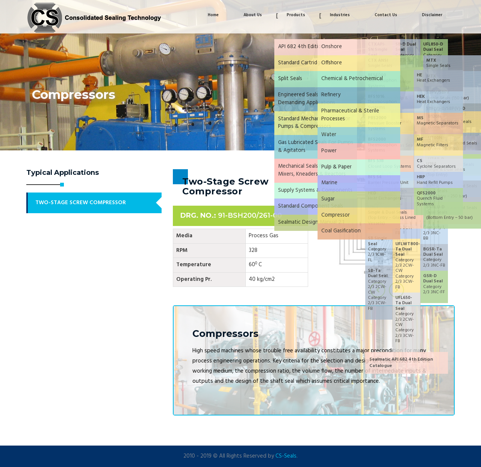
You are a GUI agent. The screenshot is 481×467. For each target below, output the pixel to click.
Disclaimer (432, 15)
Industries (340, 15)
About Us (253, 15)
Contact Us (386, 15)
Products (296, 15)
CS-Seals (285, 456)
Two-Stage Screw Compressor (80, 202)
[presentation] (377, 289)
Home (213, 15)
